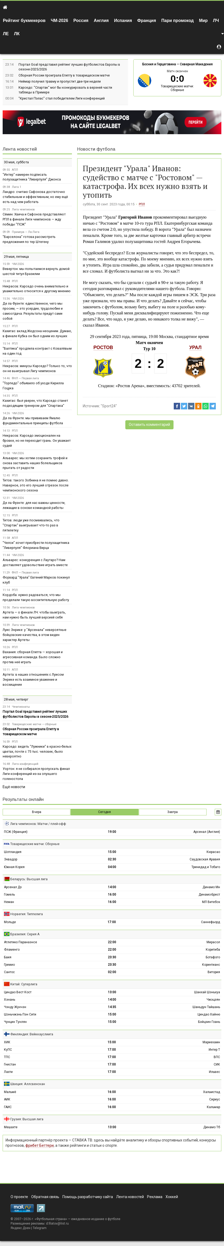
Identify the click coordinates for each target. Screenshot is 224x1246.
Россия (81, 20)
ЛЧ (216, 20)
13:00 (112, 992)
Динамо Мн (211, 887)
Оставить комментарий (149, 424)
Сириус (214, 1099)
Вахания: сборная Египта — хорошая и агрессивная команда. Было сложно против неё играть (33, 657)
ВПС (217, 1057)
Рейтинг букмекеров (24, 20)
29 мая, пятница (16, 257)
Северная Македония (196, 64)
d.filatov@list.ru (57, 1223)
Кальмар (213, 1107)
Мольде (10, 922)
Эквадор (10, 859)
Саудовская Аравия (205, 859)
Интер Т (214, 1049)
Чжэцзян (213, 999)
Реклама (154, 1197)
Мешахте (10, 1127)
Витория (214, 972)
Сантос (9, 972)
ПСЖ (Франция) (16, 832)
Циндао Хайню (209, 1014)
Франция (146, 20)
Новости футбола (96, 149)
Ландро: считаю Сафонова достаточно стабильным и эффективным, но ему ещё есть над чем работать (35, 197)
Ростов (103, 347)
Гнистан (10, 1064)
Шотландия (12, 852)
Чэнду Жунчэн (15, 1007)
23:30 (112, 957)
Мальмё (10, 1092)
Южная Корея (14, 867)
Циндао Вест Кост (17, 992)
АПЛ (15, 169)
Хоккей (172, 1197)
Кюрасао (213, 852)
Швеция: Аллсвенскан (27, 1084)
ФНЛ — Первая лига (25, 378)
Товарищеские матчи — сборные (34, 724)
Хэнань (9, 999)
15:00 (112, 852)
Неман (9, 902)
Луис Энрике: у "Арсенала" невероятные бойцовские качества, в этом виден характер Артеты (34, 635)
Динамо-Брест (209, 894)
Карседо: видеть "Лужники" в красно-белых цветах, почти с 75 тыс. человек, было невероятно (37, 751)
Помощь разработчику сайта (87, 1197)
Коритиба (213, 949)
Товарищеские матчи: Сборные (177, 88)
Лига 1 (16, 187)
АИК (7, 1099)
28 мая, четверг (16, 699)
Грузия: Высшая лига (26, 1119)
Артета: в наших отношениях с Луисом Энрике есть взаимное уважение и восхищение (33, 679)
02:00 (112, 972)
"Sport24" (109, 406)
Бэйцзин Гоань (209, 1022)
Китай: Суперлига (23, 984)
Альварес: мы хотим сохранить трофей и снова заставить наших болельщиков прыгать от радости (35, 463)
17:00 (112, 922)
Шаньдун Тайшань (206, 1007)
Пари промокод (177, 20)
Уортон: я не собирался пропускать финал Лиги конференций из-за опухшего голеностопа (36, 774)
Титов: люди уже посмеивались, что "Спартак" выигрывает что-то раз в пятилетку (31, 525)
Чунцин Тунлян (15, 1022)
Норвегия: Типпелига (26, 914)
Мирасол (213, 942)
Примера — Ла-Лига (25, 232)
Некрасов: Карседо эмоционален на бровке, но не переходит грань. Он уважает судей (37, 441)
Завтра (172, 812)
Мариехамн (211, 1042)
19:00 (112, 832)
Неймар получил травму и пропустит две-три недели (60, 81)
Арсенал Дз (13, 887)
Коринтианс (211, 965)
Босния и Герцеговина (159, 64)
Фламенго (12, 949)
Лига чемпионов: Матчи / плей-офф (38, 824)
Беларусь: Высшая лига (29, 879)
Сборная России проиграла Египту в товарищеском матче (64, 75)
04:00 (112, 867)
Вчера (36, 812)
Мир (203, 20)
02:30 (112, 859)
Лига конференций (25, 764)
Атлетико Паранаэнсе (20, 942)
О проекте (19, 1197)
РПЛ (142, 204)
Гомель (9, 894)
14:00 (112, 887)
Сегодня (104, 812)
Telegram (40, 1228)
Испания (123, 20)
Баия (7, 957)
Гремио (9, 965)
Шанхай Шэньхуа (207, 992)
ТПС (7, 1057)
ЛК (17, 33)
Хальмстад (211, 1092)
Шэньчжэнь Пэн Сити (20, 1014)
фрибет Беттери (39, 1145)
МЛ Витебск (211, 902)
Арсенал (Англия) (206, 832)
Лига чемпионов (23, 209)
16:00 (112, 894)
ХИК (7, 1042)
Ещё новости (14, 787)
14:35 (112, 1007)
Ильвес (214, 1072)
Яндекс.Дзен (20, 1228)
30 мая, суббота (16, 162)
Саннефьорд (210, 922)
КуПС (8, 1049)
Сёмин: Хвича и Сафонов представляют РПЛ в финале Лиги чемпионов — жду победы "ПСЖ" (34, 219)
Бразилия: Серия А (25, 934)
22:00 (112, 942)
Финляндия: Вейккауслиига (31, 1034)
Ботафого (213, 957)
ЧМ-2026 (59, 20)
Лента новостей (20, 149)
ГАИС (8, 1107)
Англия (101, 20)
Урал (195, 347)
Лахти (8, 1072)
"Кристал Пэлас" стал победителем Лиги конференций (62, 98)
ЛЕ (6, 33)
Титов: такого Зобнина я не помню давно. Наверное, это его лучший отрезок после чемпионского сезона (36, 485)
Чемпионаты (21, 706)
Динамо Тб (211, 1127)
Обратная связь (45, 1197)
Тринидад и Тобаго (205, 867)
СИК (217, 1064)
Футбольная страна (51, 1219)
